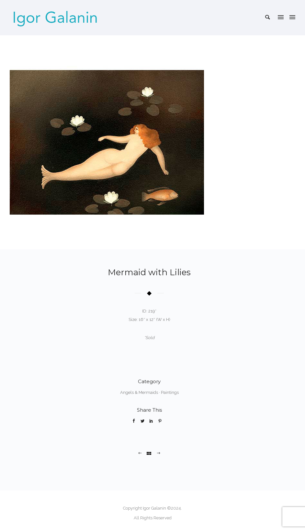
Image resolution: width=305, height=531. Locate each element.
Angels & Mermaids (139, 392)
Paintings (170, 392)
